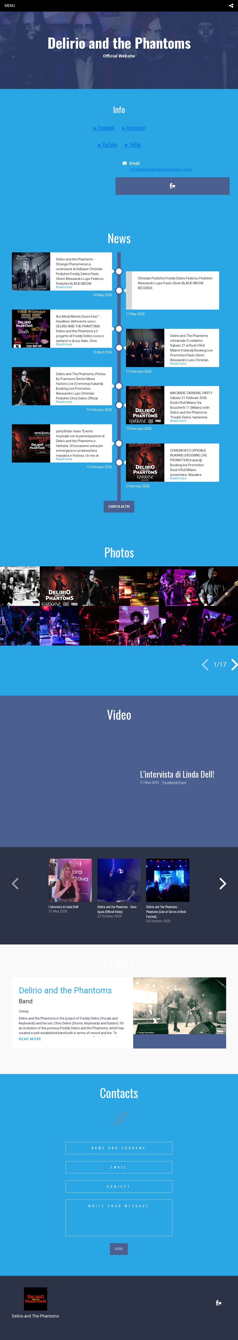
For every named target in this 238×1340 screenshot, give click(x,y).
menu (10, 5)
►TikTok (132, 144)
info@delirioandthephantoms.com (160, 169)
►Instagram (133, 127)
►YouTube (107, 144)
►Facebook (103, 127)
